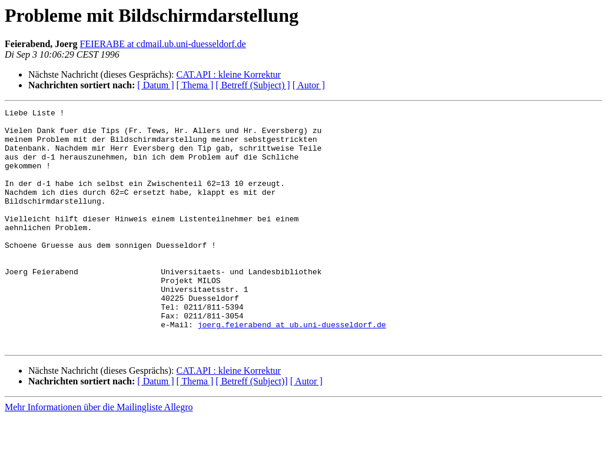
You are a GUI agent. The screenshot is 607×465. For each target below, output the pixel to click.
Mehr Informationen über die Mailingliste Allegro (99, 455)
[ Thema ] (195, 85)
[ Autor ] (309, 85)
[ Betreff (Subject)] (251, 429)
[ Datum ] (155, 85)
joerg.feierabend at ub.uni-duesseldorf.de (292, 368)
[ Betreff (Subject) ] (252, 85)
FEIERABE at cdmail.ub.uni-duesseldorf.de (163, 44)
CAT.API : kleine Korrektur (228, 74)
